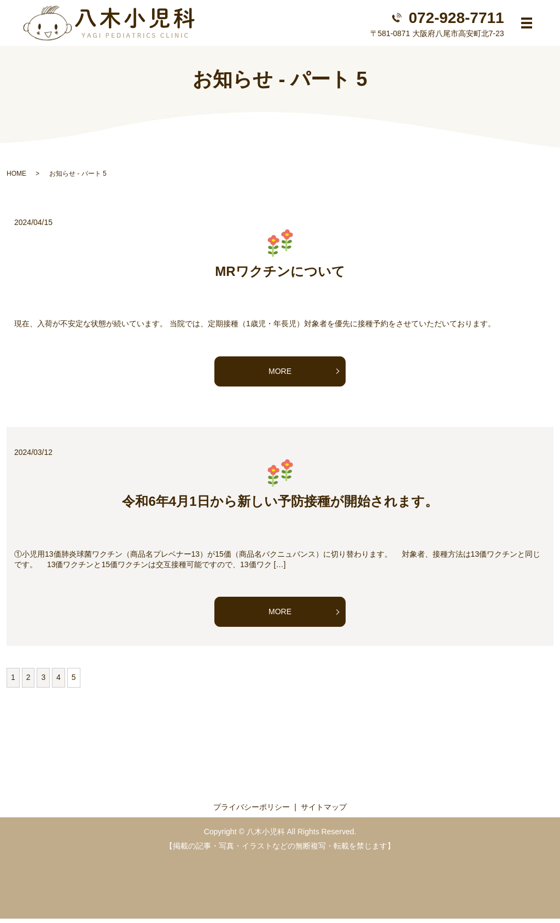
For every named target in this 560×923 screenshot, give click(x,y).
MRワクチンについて (280, 275)
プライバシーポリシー (251, 811)
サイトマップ (324, 811)
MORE (280, 375)
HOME (16, 178)
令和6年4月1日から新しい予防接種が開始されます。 (280, 505)
